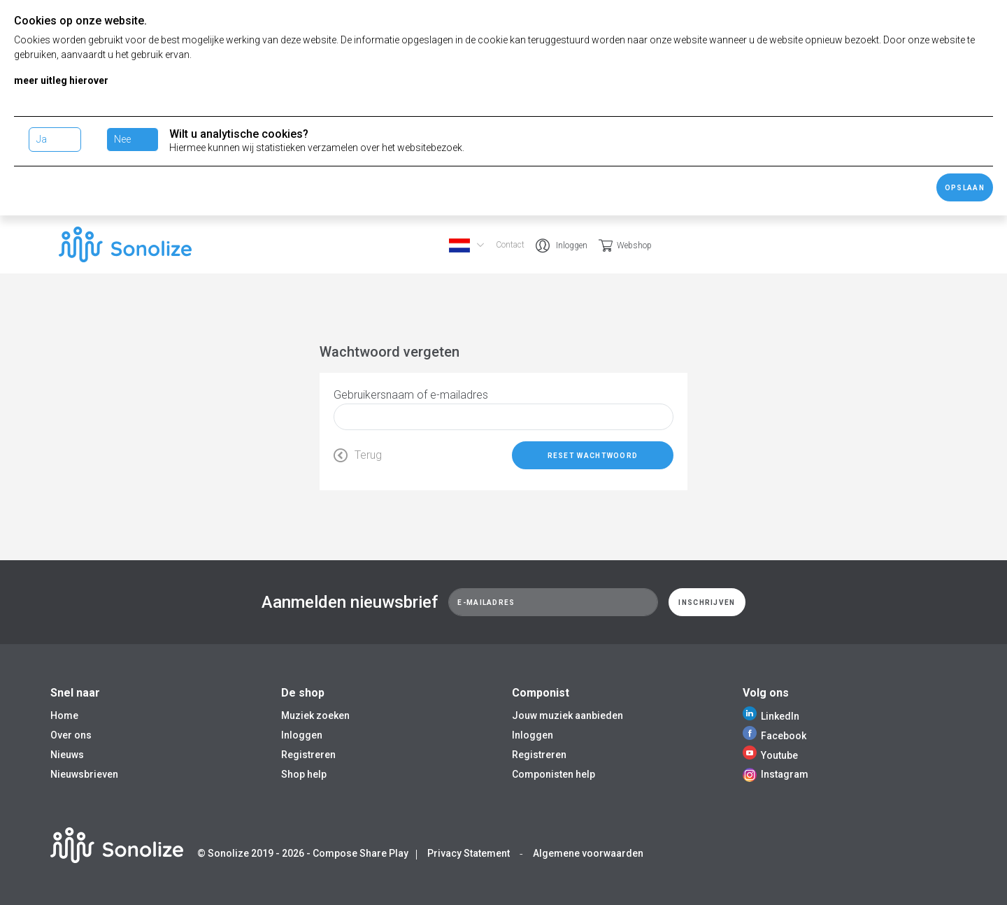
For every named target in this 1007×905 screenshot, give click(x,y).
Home (64, 715)
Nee (122, 139)
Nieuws (67, 754)
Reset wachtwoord (593, 455)
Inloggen (571, 245)
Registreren (308, 754)
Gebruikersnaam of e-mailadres (411, 394)
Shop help (304, 774)
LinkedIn (771, 716)
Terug (358, 455)
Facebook (774, 735)
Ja (41, 139)
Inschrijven (706, 602)
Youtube (770, 755)
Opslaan (965, 188)
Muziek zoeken (315, 715)
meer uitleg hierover (61, 80)
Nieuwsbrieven (84, 774)
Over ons (71, 735)
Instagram (775, 774)
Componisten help (553, 774)
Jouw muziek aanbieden (567, 715)
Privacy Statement (468, 853)
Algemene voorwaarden (588, 853)
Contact (510, 245)
